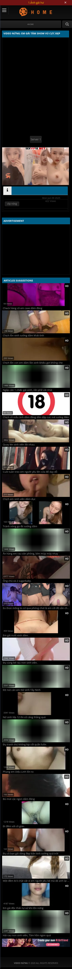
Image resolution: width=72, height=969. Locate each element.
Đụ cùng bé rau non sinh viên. (20, 662)
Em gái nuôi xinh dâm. (16, 635)
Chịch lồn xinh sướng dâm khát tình (23, 335)
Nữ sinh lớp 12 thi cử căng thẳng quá (24, 717)
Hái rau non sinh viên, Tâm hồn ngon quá (27, 935)
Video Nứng (36, 11)
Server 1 (36, 139)
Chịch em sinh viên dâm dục (19, 499)
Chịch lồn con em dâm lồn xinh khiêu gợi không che (33, 362)
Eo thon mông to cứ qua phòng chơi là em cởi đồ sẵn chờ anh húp (36, 608)
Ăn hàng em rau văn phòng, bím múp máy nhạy (30, 553)
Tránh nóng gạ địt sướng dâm (20, 526)
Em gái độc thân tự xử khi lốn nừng (23, 908)
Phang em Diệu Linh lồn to (18, 771)
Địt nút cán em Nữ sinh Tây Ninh (22, 690)
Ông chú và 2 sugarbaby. (17, 581)
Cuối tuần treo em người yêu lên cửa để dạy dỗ (30, 471)
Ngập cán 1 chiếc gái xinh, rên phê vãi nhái (27, 390)
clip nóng (12, 203)
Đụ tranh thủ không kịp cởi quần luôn (24, 744)
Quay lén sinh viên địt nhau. (19, 444)
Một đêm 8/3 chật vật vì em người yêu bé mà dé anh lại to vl (36, 880)
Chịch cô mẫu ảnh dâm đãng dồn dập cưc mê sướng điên (36, 417)
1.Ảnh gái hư (36, 2)
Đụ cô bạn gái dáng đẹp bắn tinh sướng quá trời (30, 853)
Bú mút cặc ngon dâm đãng (19, 799)
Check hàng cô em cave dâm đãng (22, 308)
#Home (30, 24)
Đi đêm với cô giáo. (14, 826)
